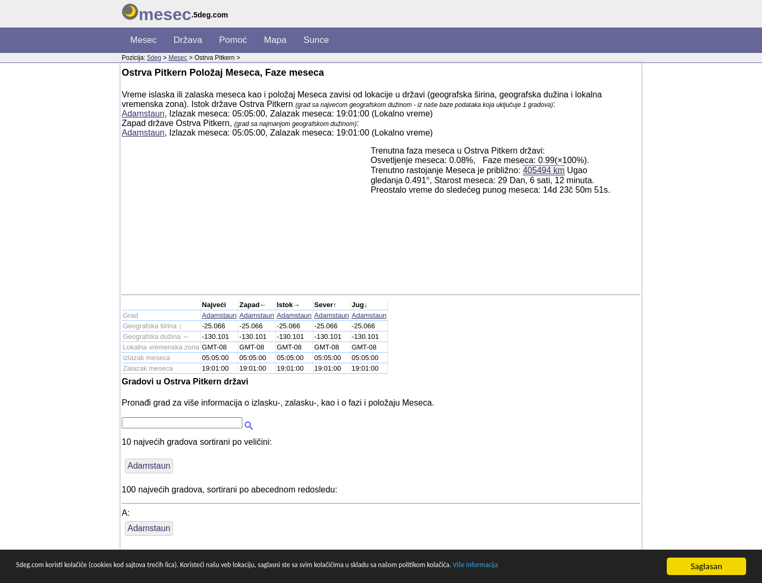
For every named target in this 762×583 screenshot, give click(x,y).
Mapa (275, 40)
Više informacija (606, 566)
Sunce (316, 40)
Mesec (143, 40)
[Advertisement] (246, 220)
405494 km (544, 170)
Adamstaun (143, 113)
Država (188, 40)
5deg (154, 57)
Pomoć (233, 40)
